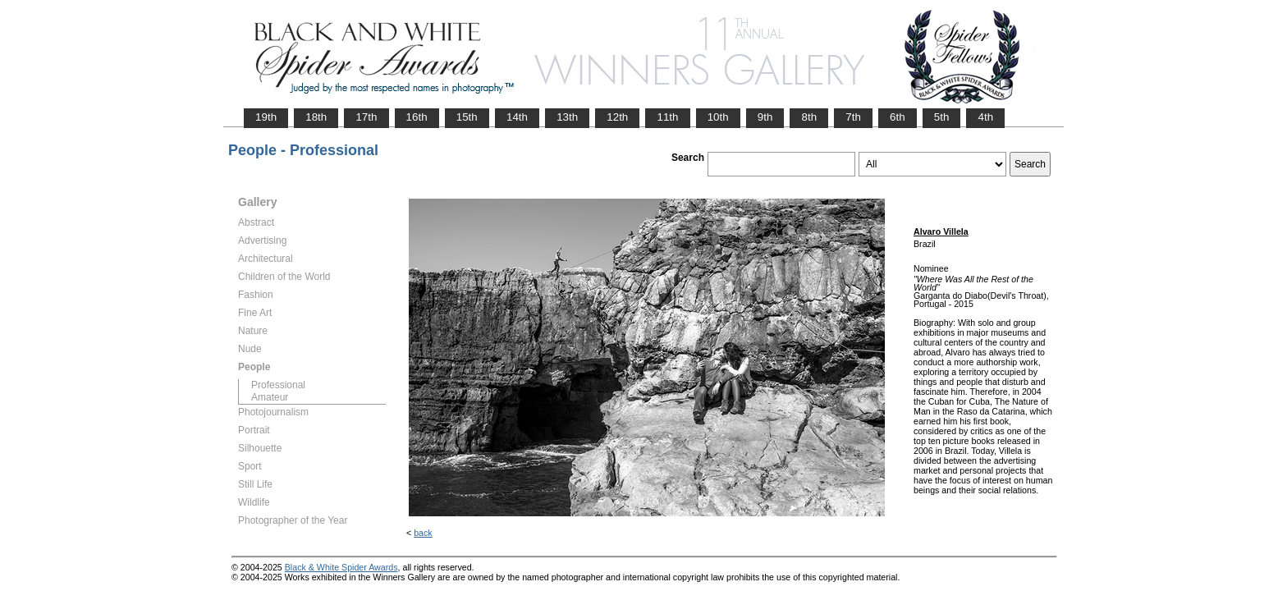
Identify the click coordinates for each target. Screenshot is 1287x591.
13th (567, 117)
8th (809, 117)
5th (942, 117)
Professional (278, 385)
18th (316, 117)
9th (765, 117)
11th (667, 117)
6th (897, 117)
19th (266, 117)
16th (417, 117)
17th (366, 117)
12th (617, 117)
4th (985, 117)
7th (853, 117)
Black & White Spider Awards (341, 567)
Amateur (269, 397)
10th (718, 117)
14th (517, 117)
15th (467, 117)
